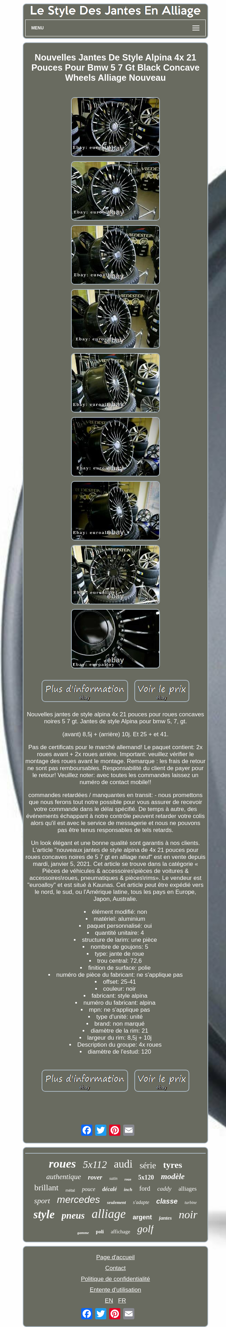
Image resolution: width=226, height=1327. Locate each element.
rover (95, 1177)
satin (113, 1178)
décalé (109, 1189)
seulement (116, 1202)
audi (123, 1164)
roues (62, 1163)
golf (145, 1228)
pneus (73, 1215)
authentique (63, 1176)
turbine (191, 1202)
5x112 (95, 1164)
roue (128, 1179)
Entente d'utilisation (115, 1289)
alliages (187, 1188)
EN (109, 1300)
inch (128, 1189)
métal (70, 1190)
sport (42, 1200)
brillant (46, 1187)
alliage (109, 1214)
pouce (88, 1189)
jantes (165, 1218)
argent (142, 1217)
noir (188, 1214)
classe (167, 1201)
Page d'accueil (115, 1257)
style (44, 1214)
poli (100, 1231)
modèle (173, 1176)
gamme (83, 1233)
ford (144, 1188)
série (148, 1165)
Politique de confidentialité (115, 1279)
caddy (164, 1188)
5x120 (146, 1177)
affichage (120, 1231)
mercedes (78, 1199)
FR (122, 1300)
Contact (115, 1268)
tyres (172, 1165)
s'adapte (141, 1202)
